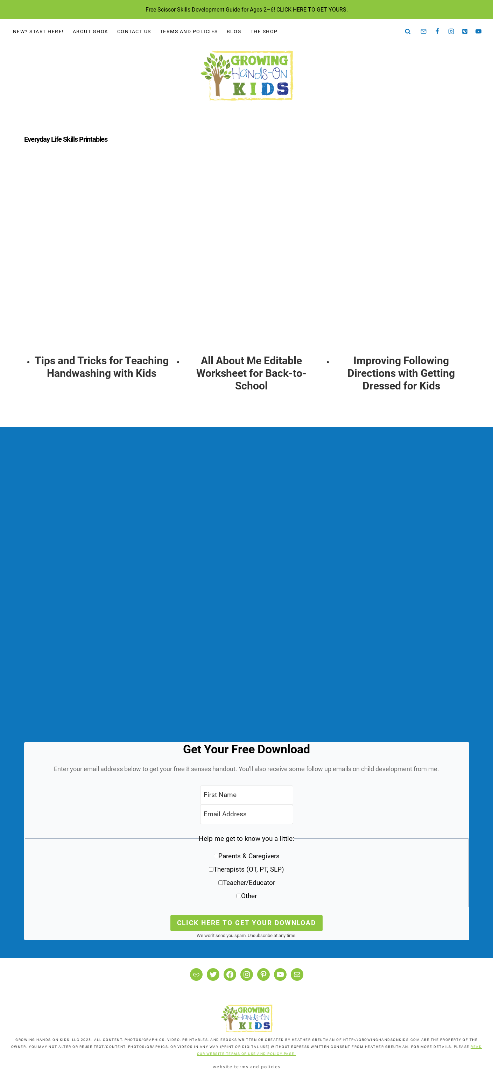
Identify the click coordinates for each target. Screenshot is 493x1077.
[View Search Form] (408, 31)
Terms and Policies (189, 31)
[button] (246, 869)
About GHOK (90, 31)
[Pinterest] (465, 31)
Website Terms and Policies (247, 1066)
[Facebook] (437, 31)
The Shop (264, 31)
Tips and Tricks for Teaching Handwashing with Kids (102, 366)
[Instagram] (451, 31)
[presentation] (102, 258)
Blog (234, 31)
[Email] (424, 31)
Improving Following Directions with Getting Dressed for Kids (401, 373)
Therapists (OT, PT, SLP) (248, 869)
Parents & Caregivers (249, 856)
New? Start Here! (38, 31)
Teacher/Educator (249, 883)
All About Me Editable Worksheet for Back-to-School (251, 373)
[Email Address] (246, 814)
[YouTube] (479, 31)
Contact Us (134, 31)
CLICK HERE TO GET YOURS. (312, 9)
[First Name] (246, 795)
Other (249, 896)
